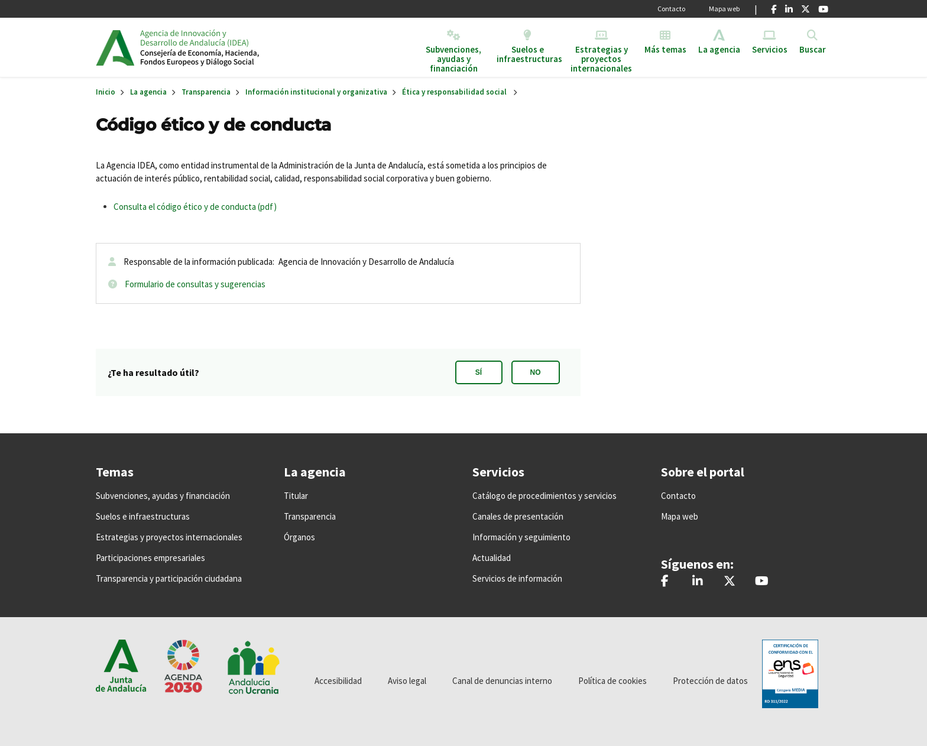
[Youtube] (823, 9)
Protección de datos (710, 680)
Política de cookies (612, 680)
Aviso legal (407, 680)
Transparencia (206, 92)
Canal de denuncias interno (502, 680)
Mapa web (724, 8)
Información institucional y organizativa (316, 92)
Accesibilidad (338, 680)
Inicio (231, 47)
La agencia (148, 92)
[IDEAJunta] (762, 582)
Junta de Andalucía (115, 47)
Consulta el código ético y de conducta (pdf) (195, 206)
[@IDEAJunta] (729, 582)
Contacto (671, 8)
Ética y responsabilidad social (454, 92)
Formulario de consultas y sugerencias (195, 284)
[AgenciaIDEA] (665, 582)
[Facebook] (773, 9)
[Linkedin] (789, 9)
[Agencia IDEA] (697, 582)
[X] (805, 9)
